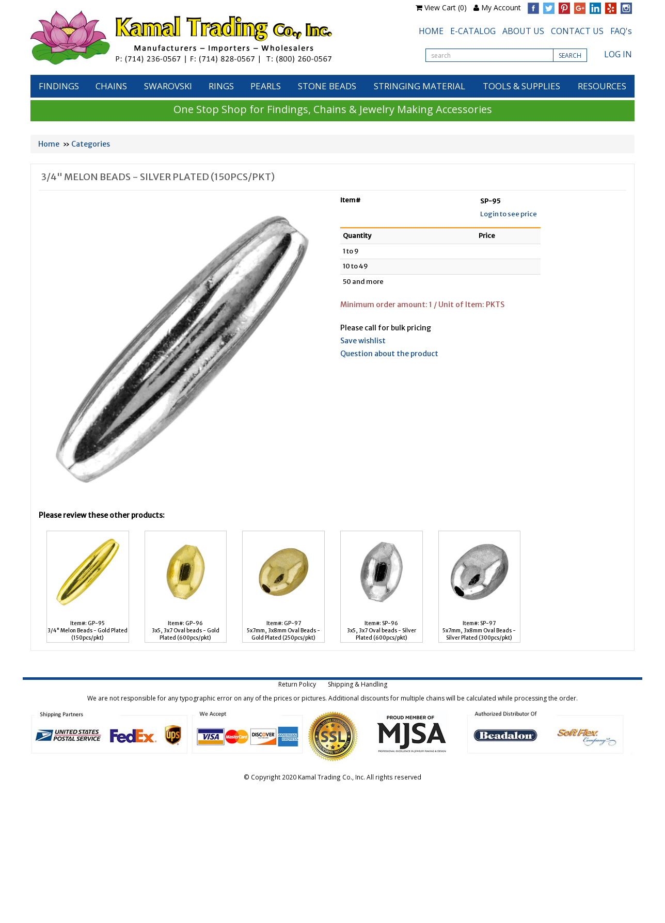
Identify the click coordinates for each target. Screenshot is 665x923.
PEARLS (265, 86)
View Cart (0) (445, 7)
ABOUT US (523, 31)
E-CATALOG (473, 31)
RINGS (221, 86)
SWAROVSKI (168, 86)
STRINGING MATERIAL (419, 86)
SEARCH (570, 55)
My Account (501, 7)
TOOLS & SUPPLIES (521, 86)
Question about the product (389, 353)
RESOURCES (602, 86)
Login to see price (508, 214)
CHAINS (111, 86)
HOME (431, 31)
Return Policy (297, 684)
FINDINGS (59, 86)
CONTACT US (577, 31)
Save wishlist (363, 340)
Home (48, 144)
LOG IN (618, 54)
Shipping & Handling (357, 684)
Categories (90, 144)
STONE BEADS (327, 86)
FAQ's (621, 31)
